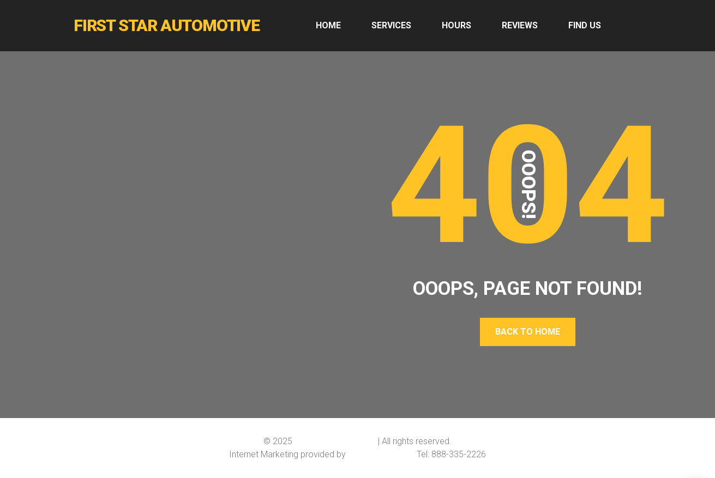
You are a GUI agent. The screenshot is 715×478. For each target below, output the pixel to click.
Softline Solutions (381, 454)
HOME (328, 25)
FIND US (584, 25)
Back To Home (527, 331)
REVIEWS (520, 25)
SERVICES (391, 25)
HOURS (456, 25)
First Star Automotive (335, 441)
